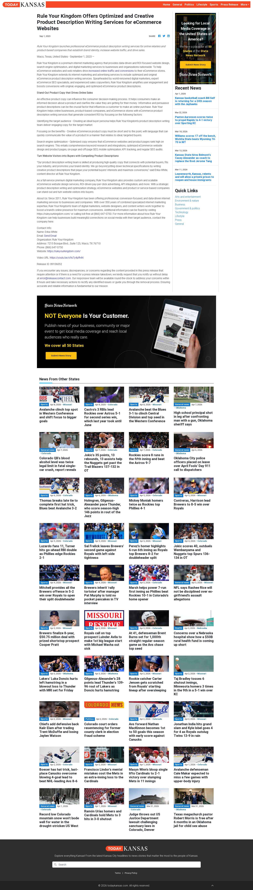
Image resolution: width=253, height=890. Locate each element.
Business (180, 204)
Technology (181, 212)
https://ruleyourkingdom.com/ (64, 251)
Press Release (229, 4)
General (177, 4)
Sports (214, 4)
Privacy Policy (131, 873)
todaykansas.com (117, 885)
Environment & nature (187, 200)
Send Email (50, 235)
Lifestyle (202, 4)
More (244, 4)
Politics (189, 4)
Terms (118, 873)
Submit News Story (196, 64)
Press (178, 219)
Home (167, 4)
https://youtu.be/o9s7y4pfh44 (66, 257)
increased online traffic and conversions (111, 70)
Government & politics (187, 208)
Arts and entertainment (188, 196)
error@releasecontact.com (55, 278)
